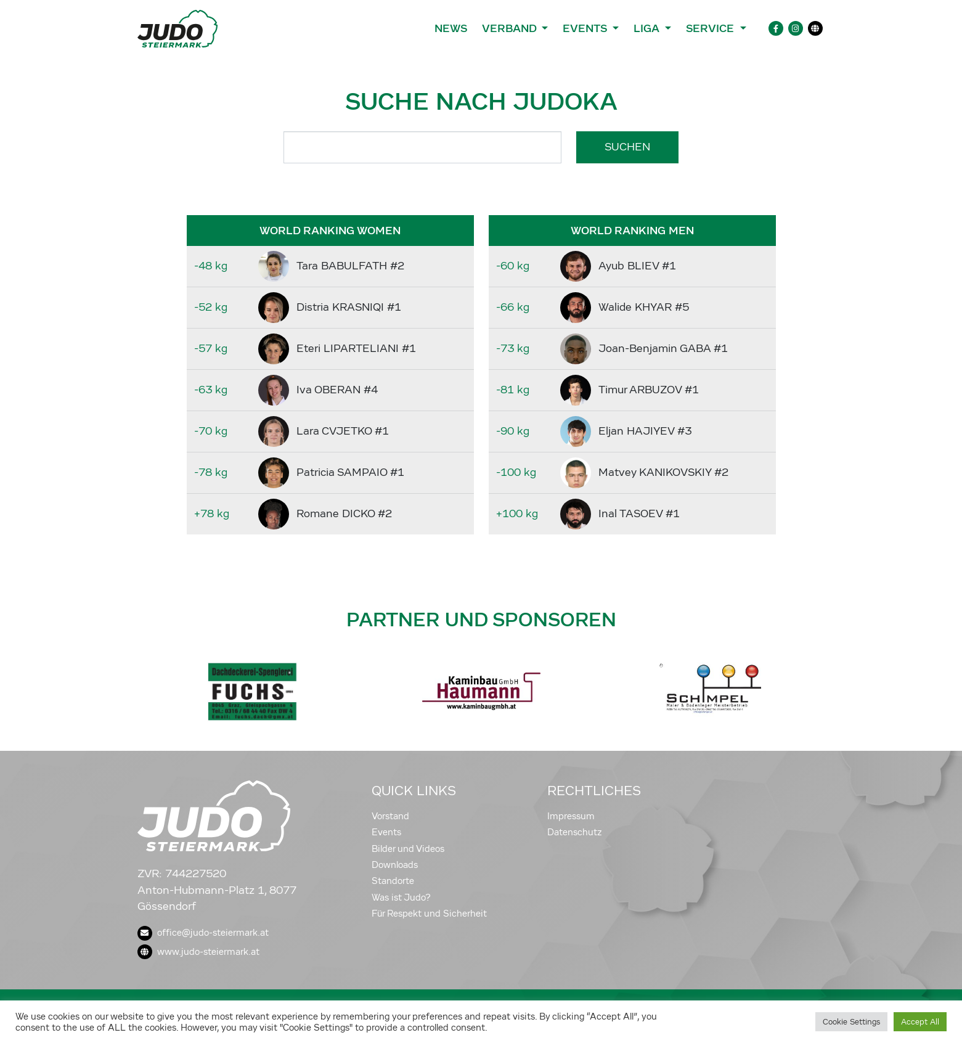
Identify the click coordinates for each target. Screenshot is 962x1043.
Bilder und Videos (408, 848)
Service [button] (711, 28)
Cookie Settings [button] (851, 1021)
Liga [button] (648, 28)
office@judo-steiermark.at (203, 932)
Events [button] (586, 28)
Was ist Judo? (401, 897)
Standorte (393, 880)
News (450, 28)
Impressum (571, 816)
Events (386, 832)
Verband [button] (510, 28)
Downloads (395, 864)
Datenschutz (574, 832)
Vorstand (390, 816)
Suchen (627, 147)
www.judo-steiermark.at (198, 951)
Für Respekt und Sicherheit (429, 913)
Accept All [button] (920, 1021)
